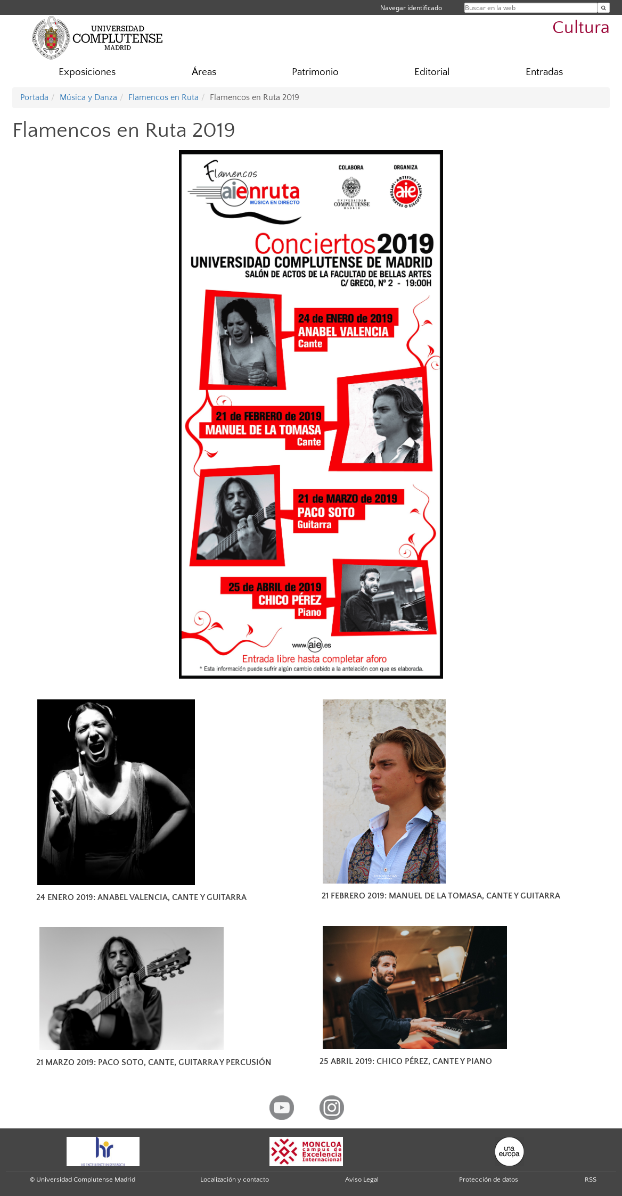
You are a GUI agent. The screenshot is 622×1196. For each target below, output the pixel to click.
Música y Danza (88, 97)
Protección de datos (488, 1179)
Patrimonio (315, 72)
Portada (34, 97)
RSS (590, 1179)
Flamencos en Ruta (163, 97)
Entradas (544, 72)
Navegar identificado (411, 7)
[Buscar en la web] (604, 8)
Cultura (581, 28)
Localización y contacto (234, 1179)
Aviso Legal (362, 1179)
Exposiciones (87, 72)
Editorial (432, 72)
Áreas (204, 72)
